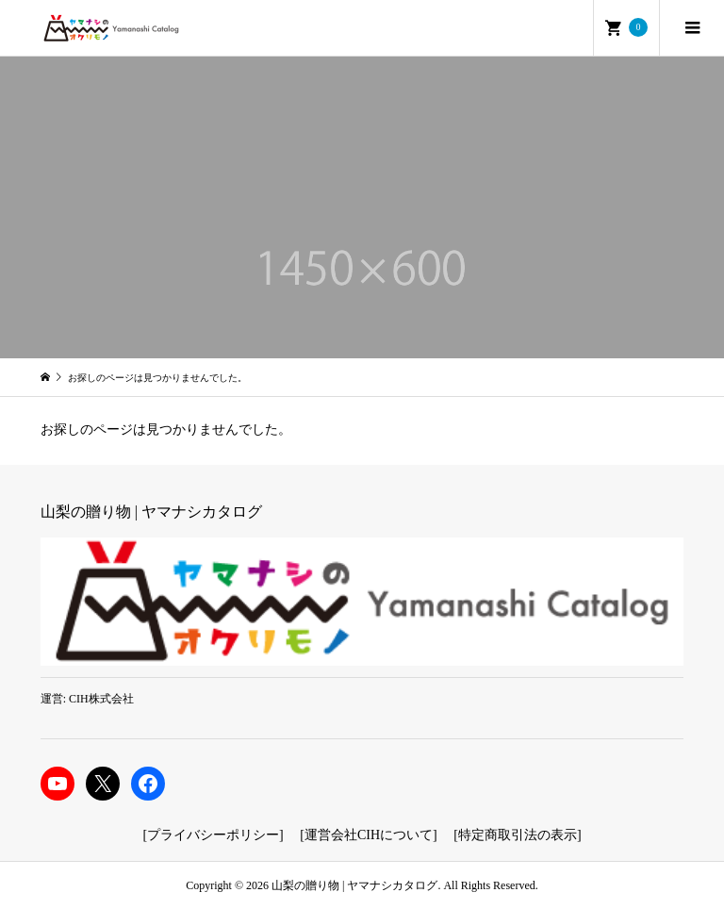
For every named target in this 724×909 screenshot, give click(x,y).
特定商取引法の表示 (517, 835)
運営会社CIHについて (368, 835)
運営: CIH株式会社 (87, 698)
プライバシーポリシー (213, 835)
